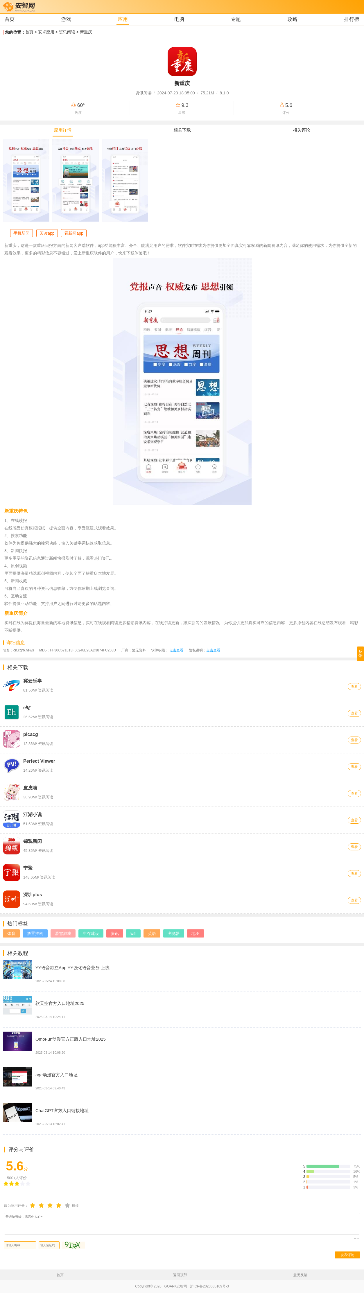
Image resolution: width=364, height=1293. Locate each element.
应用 (123, 19)
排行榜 (351, 19)
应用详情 (62, 129)
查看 (354, 687)
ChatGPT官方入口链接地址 (62, 1110)
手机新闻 (21, 233)
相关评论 (301, 129)
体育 (11, 933)
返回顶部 (180, 1275)
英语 (152, 933)
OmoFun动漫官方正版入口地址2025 (70, 1039)
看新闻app (73, 233)
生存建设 (91, 933)
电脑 (179, 19)
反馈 (360, 653)
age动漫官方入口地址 (56, 1074)
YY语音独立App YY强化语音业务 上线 (72, 967)
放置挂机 (35, 933)
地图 (195, 933)
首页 (10, 19)
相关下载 (182, 129)
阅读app (47, 233)
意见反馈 (300, 1275)
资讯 (115, 933)
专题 (236, 19)
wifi (133, 933)
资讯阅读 (67, 32)
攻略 (292, 19)
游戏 (66, 19)
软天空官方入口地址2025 (59, 1003)
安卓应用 (46, 32)
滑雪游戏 (63, 933)
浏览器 (174, 933)
